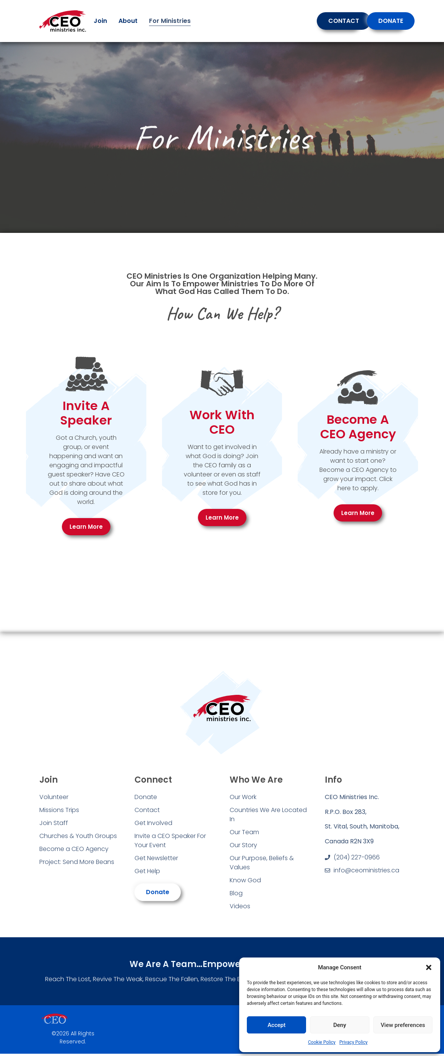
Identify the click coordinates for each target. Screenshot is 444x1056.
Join (100, 20)
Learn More (86, 527)
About (128, 20)
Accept (276, 1025)
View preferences (403, 1025)
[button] (429, 967)
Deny (339, 1025)
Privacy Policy (353, 1042)
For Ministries (170, 20)
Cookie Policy (321, 1042)
